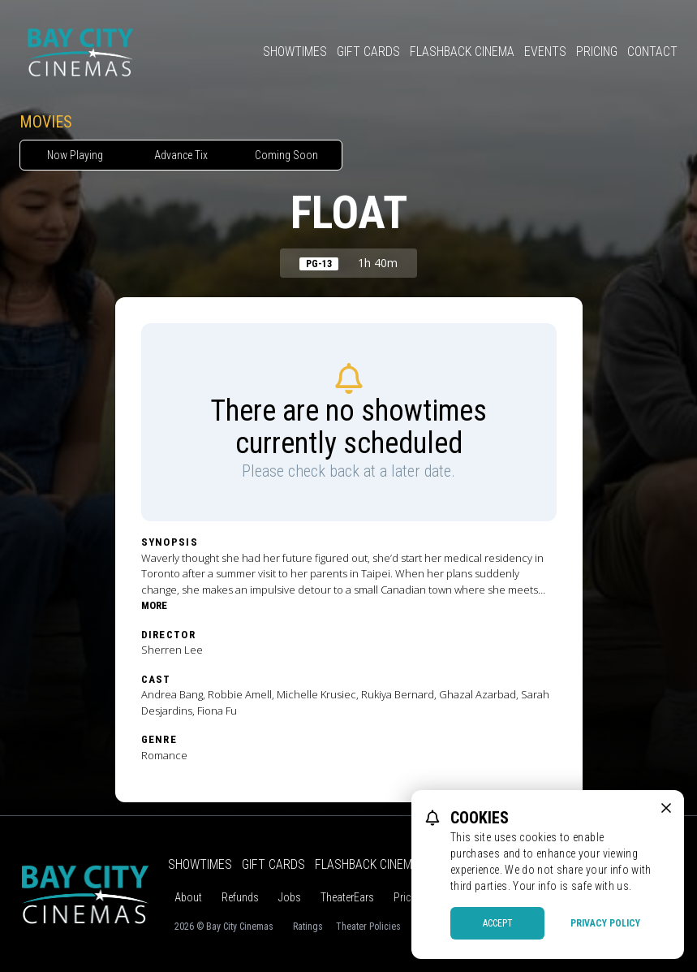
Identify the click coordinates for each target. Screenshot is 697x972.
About (188, 897)
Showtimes (295, 51)
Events (545, 51)
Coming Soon (286, 155)
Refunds (240, 897)
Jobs (289, 897)
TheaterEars (347, 897)
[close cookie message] (666, 808)
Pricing (596, 51)
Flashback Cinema (462, 51)
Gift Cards (368, 51)
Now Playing (75, 155)
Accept (498, 923)
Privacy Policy (605, 923)
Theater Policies (368, 926)
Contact (652, 51)
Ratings (308, 926)
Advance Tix (181, 155)
